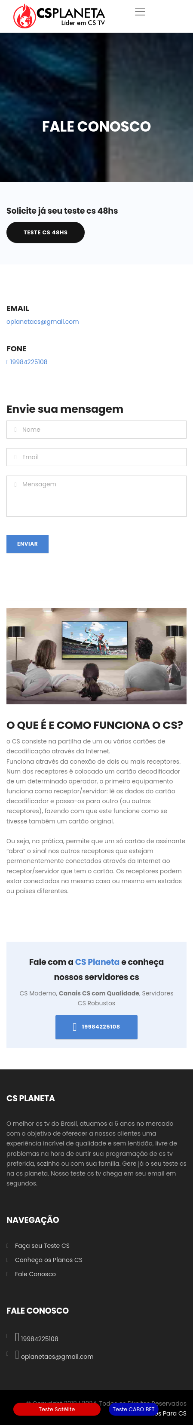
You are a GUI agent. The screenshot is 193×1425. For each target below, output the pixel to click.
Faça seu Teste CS (42, 1245)
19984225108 (27, 362)
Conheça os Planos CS (49, 1260)
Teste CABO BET (134, 1409)
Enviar (27, 543)
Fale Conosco (35, 1274)
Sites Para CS (167, 1413)
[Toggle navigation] (140, 11)
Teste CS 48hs (45, 232)
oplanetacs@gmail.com (42, 321)
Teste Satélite (57, 1409)
